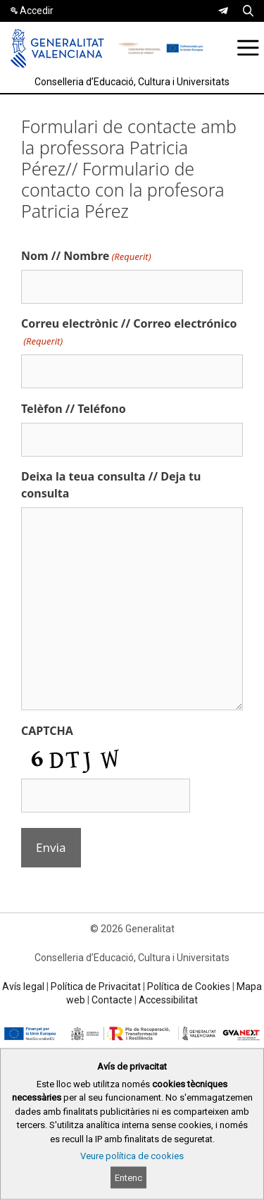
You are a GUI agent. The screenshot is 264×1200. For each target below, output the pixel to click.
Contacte (112, 1000)
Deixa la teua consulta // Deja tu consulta (111, 485)
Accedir (37, 10)
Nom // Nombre (86, 256)
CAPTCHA (47, 730)
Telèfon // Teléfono (73, 408)
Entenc (128, 1178)
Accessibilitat (168, 1000)
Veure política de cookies (132, 1156)
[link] (223, 10)
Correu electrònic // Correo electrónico (129, 332)
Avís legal (23, 986)
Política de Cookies (188, 986)
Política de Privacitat (96, 986)
